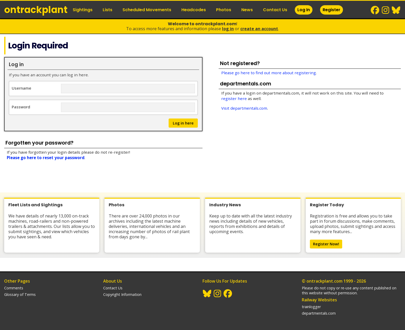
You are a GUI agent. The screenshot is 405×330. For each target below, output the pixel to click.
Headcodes (193, 10)
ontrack (36, 9)
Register (331, 10)
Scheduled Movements (146, 10)
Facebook (375, 10)
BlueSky (396, 10)
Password (21, 106)
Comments (13, 287)
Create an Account (259, 29)
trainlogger (311, 306)
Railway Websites (319, 300)
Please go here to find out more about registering (268, 72)
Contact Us (275, 10)
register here (234, 98)
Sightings (83, 10)
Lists (107, 10)
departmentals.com (319, 313)
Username (21, 87)
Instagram (385, 10)
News (247, 10)
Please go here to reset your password (45, 157)
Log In (303, 10)
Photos (223, 10)
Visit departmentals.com (244, 108)
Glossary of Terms (20, 294)
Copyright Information (122, 294)
